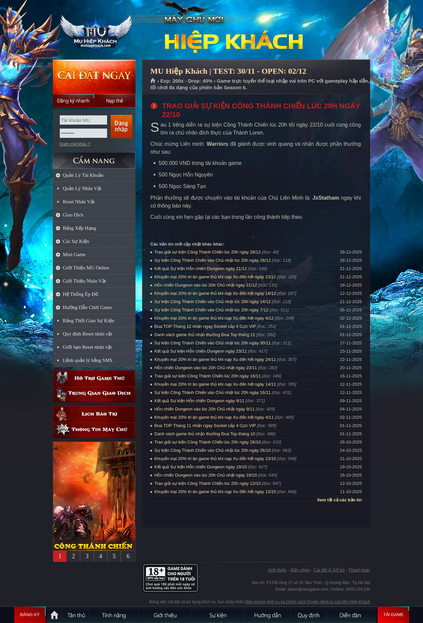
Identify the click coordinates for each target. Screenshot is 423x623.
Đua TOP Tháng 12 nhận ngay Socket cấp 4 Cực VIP (205, 326)
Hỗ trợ (94, 378)
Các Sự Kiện (76, 241)
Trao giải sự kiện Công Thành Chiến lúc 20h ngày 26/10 (207, 442)
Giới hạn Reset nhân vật (87, 347)
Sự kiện (218, 614)
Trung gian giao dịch (94, 394)
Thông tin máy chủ (94, 430)
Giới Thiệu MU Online (86, 267)
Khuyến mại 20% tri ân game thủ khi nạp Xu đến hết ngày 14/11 (215, 384)
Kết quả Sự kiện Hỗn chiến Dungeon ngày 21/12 (200, 268)
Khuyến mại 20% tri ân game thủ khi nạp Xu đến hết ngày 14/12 (215, 293)
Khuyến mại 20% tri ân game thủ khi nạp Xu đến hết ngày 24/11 (215, 359)
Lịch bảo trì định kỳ (94, 414)
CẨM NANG (94, 157)
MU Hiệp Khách (93, 30)
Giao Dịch (73, 214)
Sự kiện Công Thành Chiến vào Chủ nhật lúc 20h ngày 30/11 (212, 342)
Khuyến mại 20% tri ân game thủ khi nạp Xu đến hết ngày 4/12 (214, 318)
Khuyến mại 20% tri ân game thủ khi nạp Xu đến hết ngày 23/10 (215, 458)
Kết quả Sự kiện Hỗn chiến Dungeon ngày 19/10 (200, 466)
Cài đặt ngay (94, 76)
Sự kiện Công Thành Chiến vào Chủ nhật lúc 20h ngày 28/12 (212, 260)
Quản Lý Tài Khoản (83, 175)
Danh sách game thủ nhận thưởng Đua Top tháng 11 (204, 334)
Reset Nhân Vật (79, 201)
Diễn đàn (352, 614)
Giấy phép (300, 569)
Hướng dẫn (268, 614)
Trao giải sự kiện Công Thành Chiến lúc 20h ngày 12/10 (207, 483)
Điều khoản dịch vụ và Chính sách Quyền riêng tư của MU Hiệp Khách (307, 602)
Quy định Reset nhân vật (87, 333)
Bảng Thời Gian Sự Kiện (88, 320)
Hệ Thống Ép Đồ (80, 294)
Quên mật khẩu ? (74, 144)
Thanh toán (359, 569)
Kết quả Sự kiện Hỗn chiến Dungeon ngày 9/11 (199, 400)
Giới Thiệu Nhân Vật (84, 281)
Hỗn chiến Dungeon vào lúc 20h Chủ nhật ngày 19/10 (205, 475)
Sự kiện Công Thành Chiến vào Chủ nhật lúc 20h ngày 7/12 (211, 309)
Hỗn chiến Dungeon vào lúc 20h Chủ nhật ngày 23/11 (205, 367)
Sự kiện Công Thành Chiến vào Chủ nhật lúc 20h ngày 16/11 (212, 392)
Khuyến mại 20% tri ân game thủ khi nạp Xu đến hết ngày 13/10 (215, 491)
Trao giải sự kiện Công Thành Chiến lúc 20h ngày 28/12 (207, 252)
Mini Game (74, 254)
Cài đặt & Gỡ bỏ (329, 569)
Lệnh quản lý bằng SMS (87, 360)
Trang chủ (153, 81)
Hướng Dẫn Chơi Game (87, 307)
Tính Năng (114, 614)
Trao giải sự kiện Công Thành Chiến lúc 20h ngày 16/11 (207, 375)
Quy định (309, 614)
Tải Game (393, 614)
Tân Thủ (76, 614)
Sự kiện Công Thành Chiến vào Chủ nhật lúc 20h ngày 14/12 (212, 301)
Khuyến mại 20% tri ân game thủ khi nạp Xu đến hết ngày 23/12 (215, 276)
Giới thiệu (277, 569)
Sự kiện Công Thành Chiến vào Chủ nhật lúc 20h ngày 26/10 (212, 450)
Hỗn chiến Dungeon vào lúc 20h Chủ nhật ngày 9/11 (204, 409)
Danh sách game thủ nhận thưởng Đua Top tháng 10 (204, 433)
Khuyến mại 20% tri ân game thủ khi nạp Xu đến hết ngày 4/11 (214, 417)
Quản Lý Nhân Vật (82, 188)
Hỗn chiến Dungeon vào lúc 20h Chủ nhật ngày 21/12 (205, 285)
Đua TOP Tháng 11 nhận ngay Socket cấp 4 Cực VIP (205, 425)
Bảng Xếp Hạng (79, 228)
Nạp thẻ (114, 100)
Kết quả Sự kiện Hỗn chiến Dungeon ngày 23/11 (200, 351)
